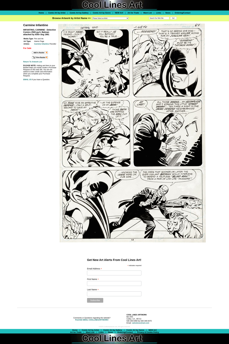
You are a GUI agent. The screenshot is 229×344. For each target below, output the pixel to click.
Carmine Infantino (41, 44)
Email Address (94, 268)
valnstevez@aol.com (140, 323)
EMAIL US (27, 80)
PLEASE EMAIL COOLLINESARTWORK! (92, 320)
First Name (93, 279)
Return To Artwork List (32, 62)
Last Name (93, 289)
